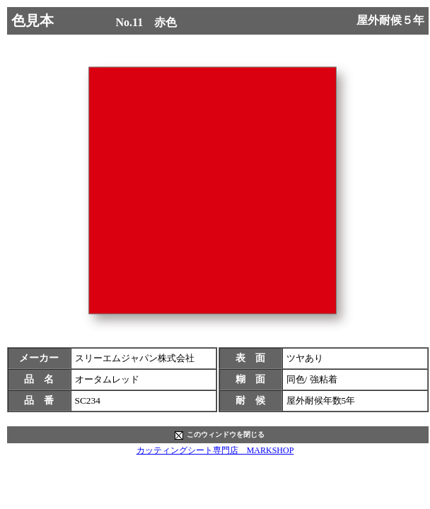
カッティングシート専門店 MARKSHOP (215, 450)
